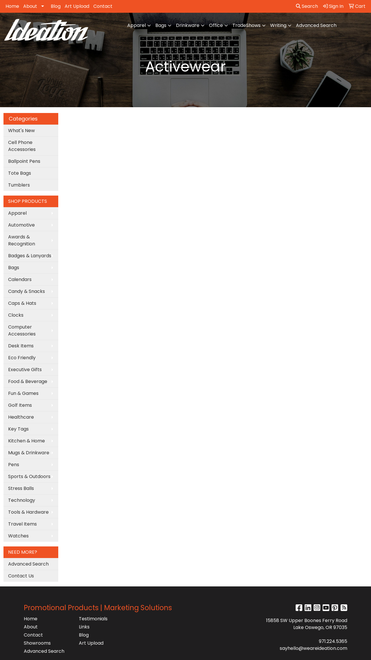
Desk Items (21, 345)
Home (12, 6)
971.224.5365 (333, 641)
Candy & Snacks (26, 291)
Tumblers (19, 185)
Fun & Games (23, 393)
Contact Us (21, 576)
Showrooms (37, 643)
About (30, 6)
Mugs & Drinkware (28, 452)
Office (216, 25)
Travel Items (22, 524)
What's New (21, 130)
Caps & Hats (22, 303)
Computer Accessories (22, 330)
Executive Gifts (25, 369)
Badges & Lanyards (29, 255)
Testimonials (93, 618)
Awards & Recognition (21, 240)
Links (84, 626)
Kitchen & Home (26, 440)
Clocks (15, 315)
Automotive (21, 225)
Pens (13, 464)
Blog (56, 6)
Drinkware (187, 25)
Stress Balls (21, 488)
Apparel (136, 25)
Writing (278, 25)
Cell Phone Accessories (22, 146)
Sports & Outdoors (29, 476)
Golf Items (20, 405)
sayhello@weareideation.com (313, 648)
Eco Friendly (22, 357)
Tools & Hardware (28, 512)
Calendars (20, 279)
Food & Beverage (27, 381)
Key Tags (18, 429)
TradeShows (246, 25)
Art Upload (77, 6)
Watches (18, 536)
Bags (160, 25)
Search (307, 6)
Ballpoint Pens (24, 161)
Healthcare (21, 417)
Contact (102, 6)
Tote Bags (19, 173)
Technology (21, 500)
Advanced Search (316, 25)
